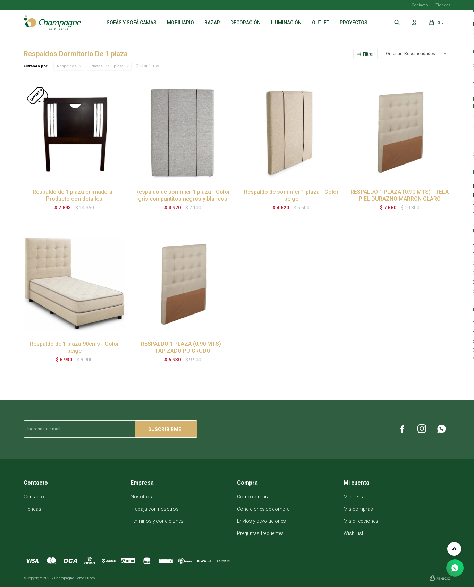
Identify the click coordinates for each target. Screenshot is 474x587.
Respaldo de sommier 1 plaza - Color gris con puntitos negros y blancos (182, 195)
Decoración (245, 22)
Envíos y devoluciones (261, 521)
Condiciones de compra (263, 509)
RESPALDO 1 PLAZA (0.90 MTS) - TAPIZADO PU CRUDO (183, 347)
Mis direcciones (361, 521)
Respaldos (66, 66)
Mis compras (358, 509)
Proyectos (353, 22)
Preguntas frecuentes (260, 533)
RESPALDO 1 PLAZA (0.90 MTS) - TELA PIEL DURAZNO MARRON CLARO (399, 195)
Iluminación (286, 22)
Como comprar (254, 497)
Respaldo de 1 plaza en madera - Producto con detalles (74, 195)
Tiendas (442, 5)
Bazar (212, 22)
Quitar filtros (147, 66)
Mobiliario (180, 22)
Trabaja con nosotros (154, 509)
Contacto (420, 5)
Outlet (320, 22)
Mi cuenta (354, 497)
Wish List (353, 533)
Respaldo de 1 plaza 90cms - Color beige (74, 347)
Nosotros (141, 497)
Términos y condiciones (157, 521)
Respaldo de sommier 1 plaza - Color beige (291, 195)
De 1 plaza (107, 66)
